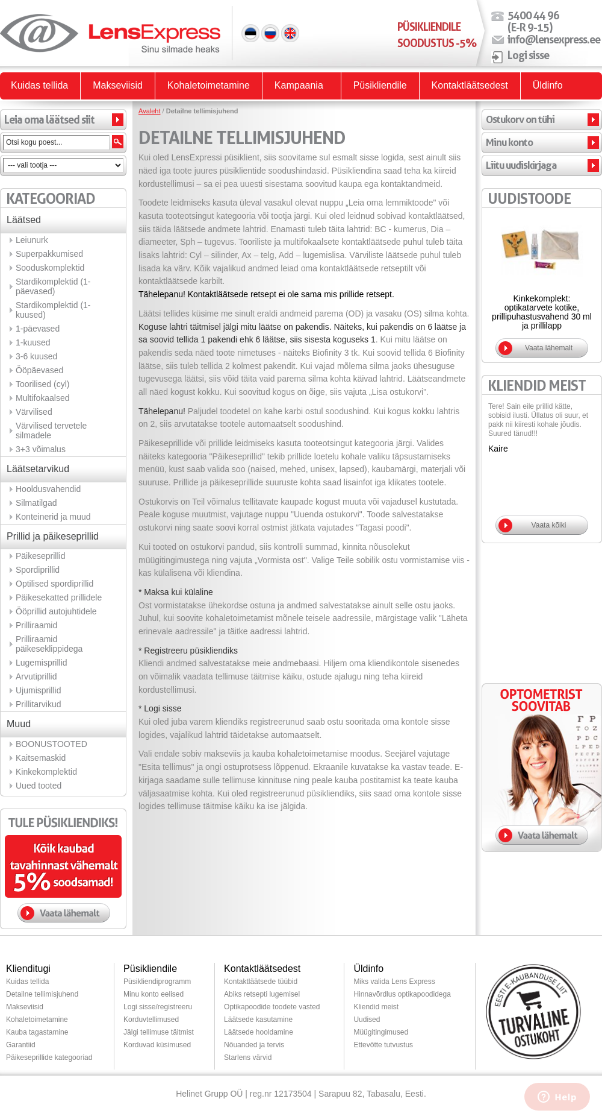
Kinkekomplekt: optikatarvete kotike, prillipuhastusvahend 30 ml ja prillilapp (542, 312)
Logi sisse (528, 54)
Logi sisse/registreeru (157, 1007)
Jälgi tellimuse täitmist (158, 1032)
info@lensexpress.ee (553, 39)
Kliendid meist (376, 1007)
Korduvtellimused (151, 1019)
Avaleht (149, 111)
